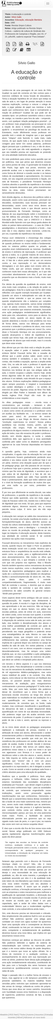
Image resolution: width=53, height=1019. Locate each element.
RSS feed (13, 1015)
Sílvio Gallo (16, 17)
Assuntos (39, 1015)
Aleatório (4, 1015)
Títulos (22, 1015)
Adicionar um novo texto (34, 1017)
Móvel (19, 1017)
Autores (30, 1015)
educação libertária (33, 20)
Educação (19, 20)
